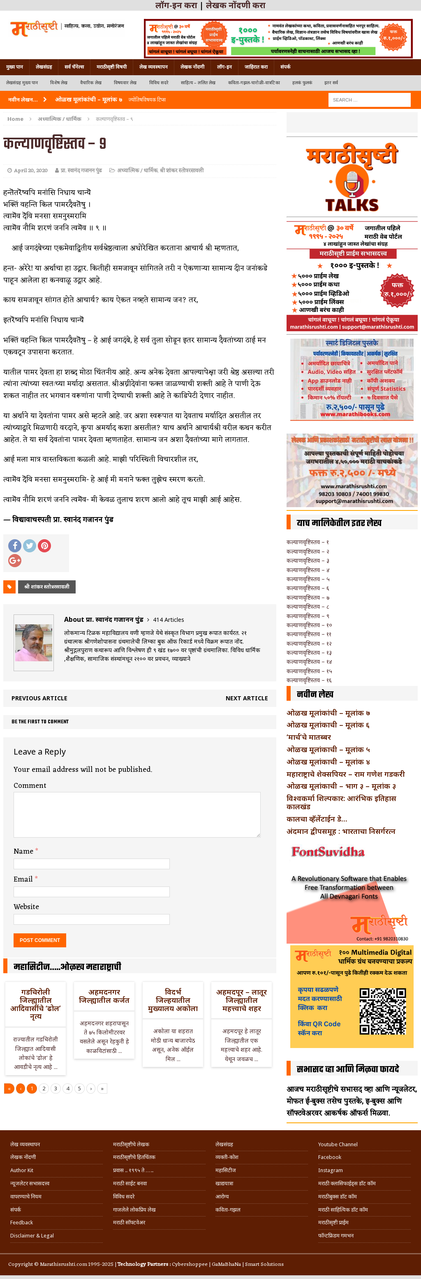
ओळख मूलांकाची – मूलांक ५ (328, 749)
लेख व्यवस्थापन (153, 67)
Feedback (21, 1222)
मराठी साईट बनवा (130, 1183)
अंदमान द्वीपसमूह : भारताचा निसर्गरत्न (341, 831)
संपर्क (285, 67)
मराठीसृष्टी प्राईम (333, 1222)
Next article (247, 698)
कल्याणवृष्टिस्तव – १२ (309, 643)
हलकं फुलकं (302, 82)
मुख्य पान (14, 67)
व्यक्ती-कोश (226, 1157)
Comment (30, 785)
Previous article (39, 698)
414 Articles (168, 619)
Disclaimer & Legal (32, 1236)
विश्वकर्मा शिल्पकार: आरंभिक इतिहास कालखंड (341, 802)
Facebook (329, 1157)
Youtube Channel (338, 1144)
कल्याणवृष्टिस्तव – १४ (309, 661)
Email (24, 879)
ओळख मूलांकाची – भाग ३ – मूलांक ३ (341, 786)
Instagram (330, 1170)
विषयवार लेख (125, 82)
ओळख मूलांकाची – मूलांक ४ (328, 761)
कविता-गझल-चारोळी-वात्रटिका (254, 82)
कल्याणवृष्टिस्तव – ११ (309, 634)
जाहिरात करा (256, 67)
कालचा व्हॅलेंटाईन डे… (317, 819)
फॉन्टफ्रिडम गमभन (336, 1236)
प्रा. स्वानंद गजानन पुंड (81, 170)
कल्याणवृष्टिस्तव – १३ (309, 652)
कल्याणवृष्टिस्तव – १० (309, 625)
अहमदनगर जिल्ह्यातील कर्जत (104, 996)
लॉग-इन (224, 67)
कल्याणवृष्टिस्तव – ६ (308, 588)
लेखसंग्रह (44, 67)
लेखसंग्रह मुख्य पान (22, 82)
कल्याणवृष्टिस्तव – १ (308, 542)
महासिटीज (225, 1170)
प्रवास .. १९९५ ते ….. (133, 1170)
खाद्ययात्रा (224, 1183)
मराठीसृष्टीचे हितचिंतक (134, 1157)
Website (26, 907)
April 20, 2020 (31, 170)
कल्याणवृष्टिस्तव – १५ (309, 671)
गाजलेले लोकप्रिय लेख (134, 1210)
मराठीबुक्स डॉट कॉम (337, 1197)
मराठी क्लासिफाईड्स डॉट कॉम (347, 1183)
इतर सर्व (331, 82)
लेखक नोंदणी (192, 67)
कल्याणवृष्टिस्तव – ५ (308, 579)
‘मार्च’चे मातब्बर (309, 737)
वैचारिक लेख (91, 82)
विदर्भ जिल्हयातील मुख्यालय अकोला (173, 1000)
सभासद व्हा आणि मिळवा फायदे (348, 1070)
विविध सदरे (159, 82)
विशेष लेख (58, 82)
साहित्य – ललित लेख (198, 82)
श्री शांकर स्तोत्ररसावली (182, 170)
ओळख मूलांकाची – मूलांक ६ (328, 725)
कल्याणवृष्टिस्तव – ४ (308, 570)
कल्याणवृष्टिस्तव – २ (308, 551)
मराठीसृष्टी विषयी (112, 67)
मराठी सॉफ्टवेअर (129, 1222)
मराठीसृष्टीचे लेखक (131, 1144)
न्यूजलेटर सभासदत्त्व (29, 1183)
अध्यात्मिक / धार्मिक (137, 170)
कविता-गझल (228, 1210)
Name (24, 851)
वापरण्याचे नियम (26, 1197)
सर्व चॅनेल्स (74, 67)
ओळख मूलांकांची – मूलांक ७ (328, 713)
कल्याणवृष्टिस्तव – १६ (309, 680)
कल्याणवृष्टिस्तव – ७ (308, 597)
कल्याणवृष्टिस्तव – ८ (308, 606)
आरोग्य (222, 1197)
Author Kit (21, 1170)
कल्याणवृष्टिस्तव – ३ (308, 560)
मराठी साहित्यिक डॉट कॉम (343, 1210)
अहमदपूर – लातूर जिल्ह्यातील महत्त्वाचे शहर (241, 1000)
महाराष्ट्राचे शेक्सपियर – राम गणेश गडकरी (346, 774)
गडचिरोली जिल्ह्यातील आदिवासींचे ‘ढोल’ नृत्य (35, 1004)
